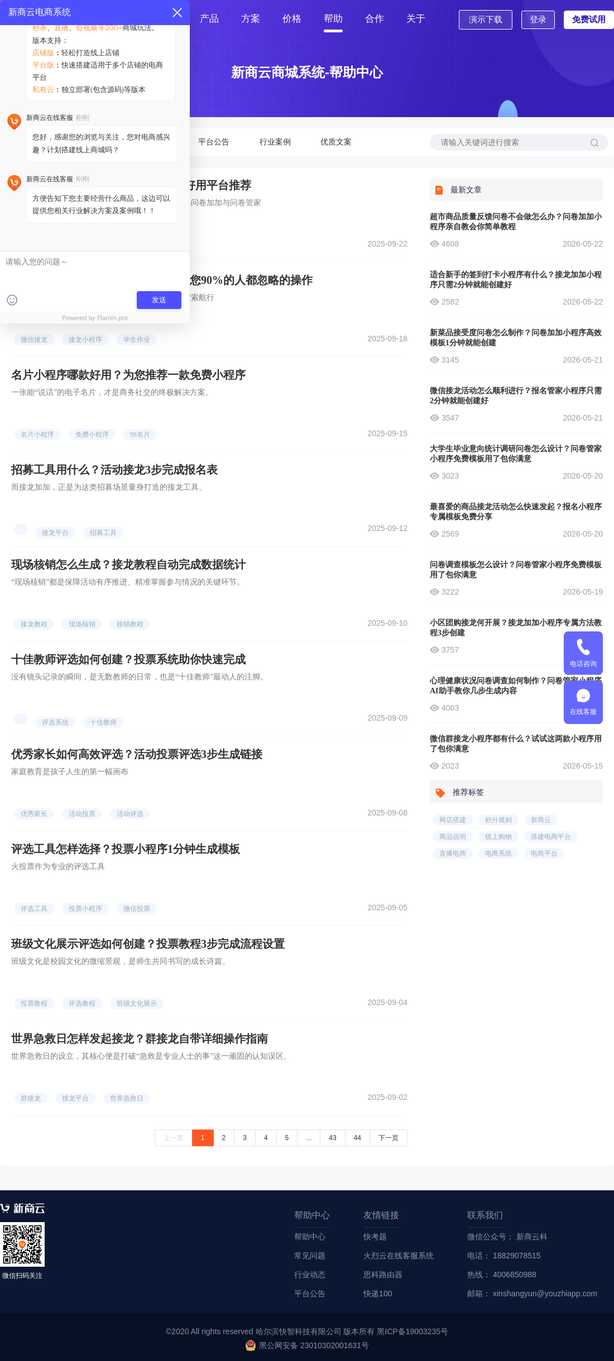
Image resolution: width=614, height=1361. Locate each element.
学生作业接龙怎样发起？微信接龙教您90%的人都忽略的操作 (162, 280)
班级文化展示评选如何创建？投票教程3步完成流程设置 (148, 944)
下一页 (388, 1138)
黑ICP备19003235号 (412, 1331)
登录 (538, 19)
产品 (209, 18)
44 (357, 1138)
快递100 (377, 1293)
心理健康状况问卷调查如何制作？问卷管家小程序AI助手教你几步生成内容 (516, 686)
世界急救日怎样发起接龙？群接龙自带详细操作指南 (139, 1038)
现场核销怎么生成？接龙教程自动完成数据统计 (128, 564)
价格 (291, 18)
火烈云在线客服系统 (398, 1255)
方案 (250, 18)
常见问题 (91, 142)
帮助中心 (29, 142)
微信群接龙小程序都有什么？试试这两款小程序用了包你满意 (516, 744)
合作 (374, 18)
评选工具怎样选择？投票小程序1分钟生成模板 (125, 849)
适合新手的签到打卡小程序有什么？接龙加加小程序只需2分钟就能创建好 (516, 280)
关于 (415, 18)
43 (332, 1138)
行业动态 (152, 142)
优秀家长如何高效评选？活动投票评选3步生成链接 (136, 754)
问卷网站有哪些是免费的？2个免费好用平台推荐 (131, 185)
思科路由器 (382, 1274)
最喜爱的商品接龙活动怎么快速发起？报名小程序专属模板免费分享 (516, 512)
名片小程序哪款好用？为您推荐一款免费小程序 (128, 375)
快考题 (375, 1236)
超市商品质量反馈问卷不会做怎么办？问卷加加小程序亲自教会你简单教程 (516, 222)
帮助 (333, 18)
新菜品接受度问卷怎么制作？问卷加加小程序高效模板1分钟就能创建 (516, 338)
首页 (168, 18)
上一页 (174, 1138)
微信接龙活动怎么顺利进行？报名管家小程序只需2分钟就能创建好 (516, 396)
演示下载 (485, 19)
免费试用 (589, 19)
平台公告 (213, 142)
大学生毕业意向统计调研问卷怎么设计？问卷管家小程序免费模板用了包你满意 (516, 454)
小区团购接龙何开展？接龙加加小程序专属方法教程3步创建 (516, 628)
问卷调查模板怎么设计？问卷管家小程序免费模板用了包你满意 (516, 570)
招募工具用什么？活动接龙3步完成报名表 (114, 470)
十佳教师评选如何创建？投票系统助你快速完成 (128, 659)
